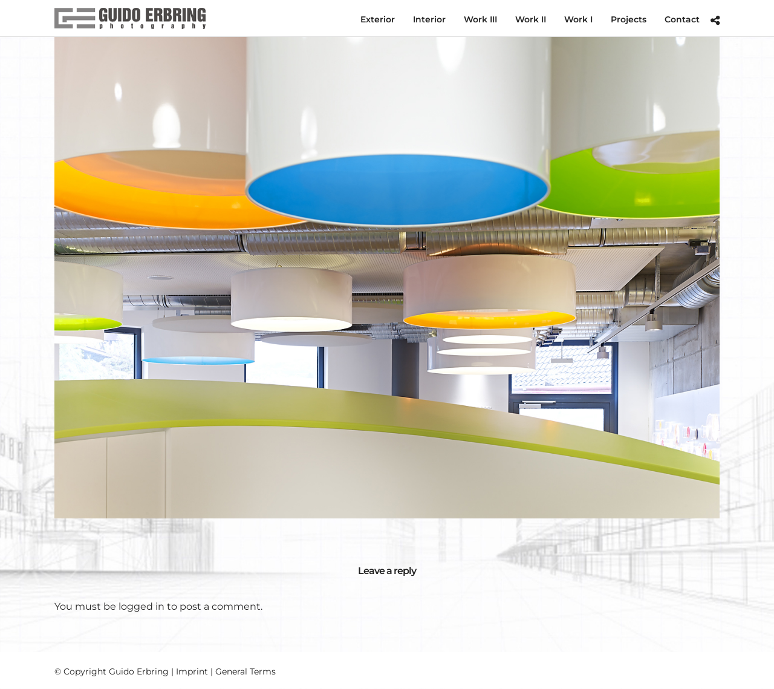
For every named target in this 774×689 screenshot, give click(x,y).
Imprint (192, 671)
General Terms (245, 671)
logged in (141, 606)
